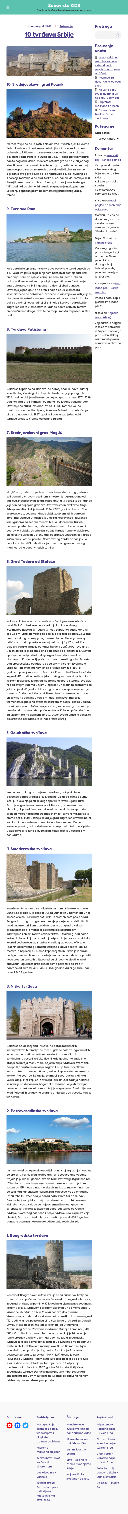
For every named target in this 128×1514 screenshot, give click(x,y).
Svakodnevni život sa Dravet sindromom (105, 114)
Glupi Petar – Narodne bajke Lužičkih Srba (106, 1458)
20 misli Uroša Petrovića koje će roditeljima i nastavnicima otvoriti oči (47, 1491)
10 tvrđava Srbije (49, 34)
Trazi (117, 35)
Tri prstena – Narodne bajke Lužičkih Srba (106, 1429)
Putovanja (66, 26)
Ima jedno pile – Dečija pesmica (107, 288)
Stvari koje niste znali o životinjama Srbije (78, 1464)
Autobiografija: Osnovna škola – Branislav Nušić (107, 1473)
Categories (102, 133)
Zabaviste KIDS (64, 5)
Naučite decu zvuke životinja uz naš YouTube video (107, 94)
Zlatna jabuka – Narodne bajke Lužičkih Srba (106, 1443)
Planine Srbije (103, 242)
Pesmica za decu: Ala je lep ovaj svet (108, 81)
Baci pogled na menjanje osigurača (108, 205)
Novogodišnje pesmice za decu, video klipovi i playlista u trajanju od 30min (107, 65)
